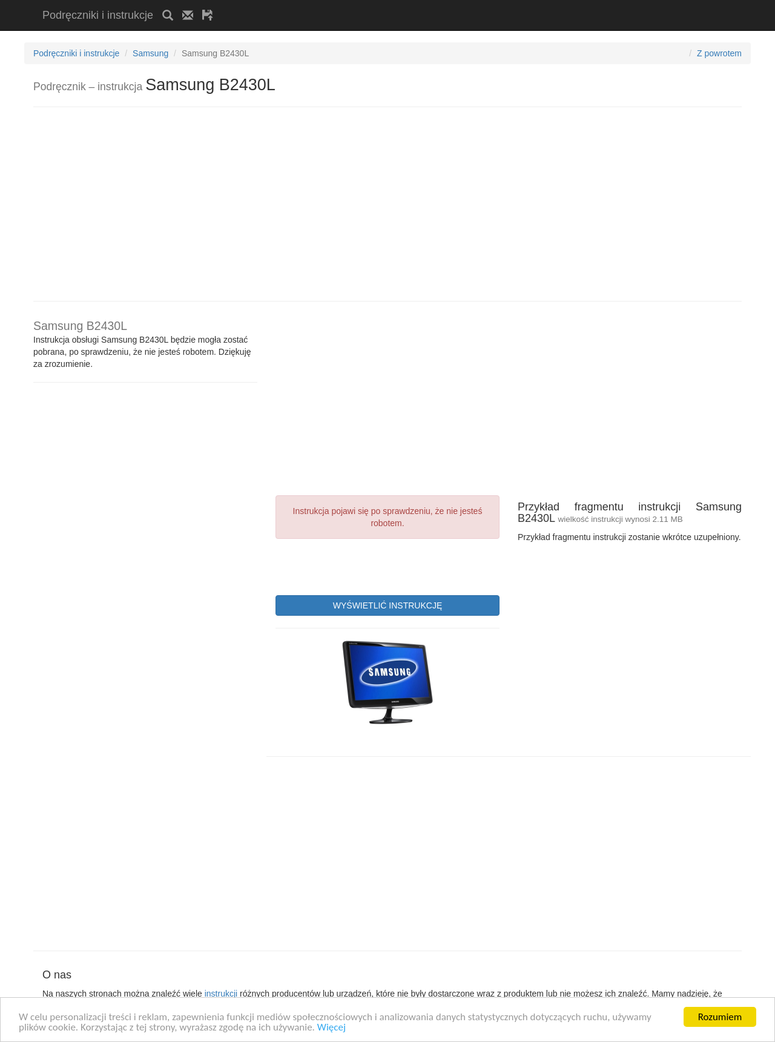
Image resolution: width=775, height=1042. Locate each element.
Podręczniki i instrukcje (97, 15)
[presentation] (367, 565)
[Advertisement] (364, 4)
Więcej (331, 1030)
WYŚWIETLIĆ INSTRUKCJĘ (387, 605)
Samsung (150, 53)
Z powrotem (719, 53)
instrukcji (221, 993)
